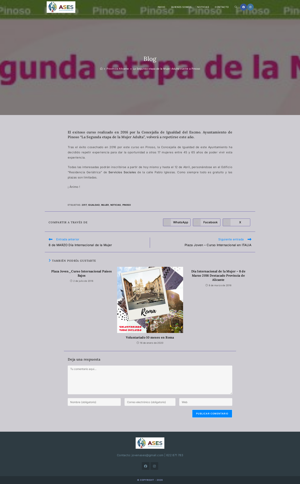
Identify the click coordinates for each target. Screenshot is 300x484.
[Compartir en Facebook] (206, 222)
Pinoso (126, 205)
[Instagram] (250, 7)
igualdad (94, 205)
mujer (105, 205)
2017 (84, 205)
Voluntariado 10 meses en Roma (150, 337)
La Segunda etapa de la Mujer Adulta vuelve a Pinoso (166, 68)
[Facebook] (243, 7)
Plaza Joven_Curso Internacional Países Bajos (81, 273)
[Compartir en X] (236, 222)
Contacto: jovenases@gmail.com (140, 455)
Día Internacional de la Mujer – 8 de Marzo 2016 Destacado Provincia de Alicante (218, 275)
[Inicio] (101, 68)
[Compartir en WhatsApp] (177, 222)
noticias (115, 205)
